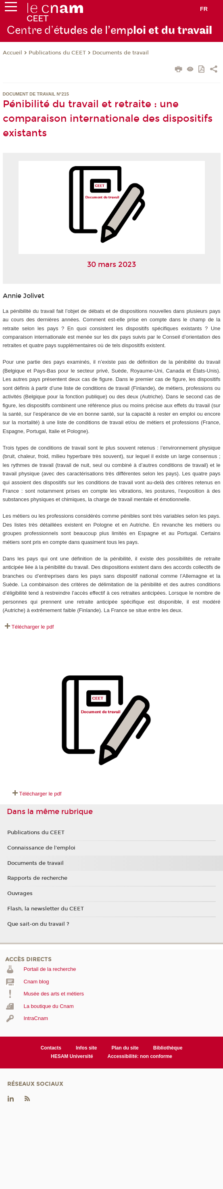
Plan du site (125, 1048)
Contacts (51, 1048)
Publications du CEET (57, 53)
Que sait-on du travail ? (38, 924)
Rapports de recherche (37, 878)
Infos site (86, 1048)
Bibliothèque (168, 1048)
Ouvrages (20, 893)
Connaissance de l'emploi (41, 848)
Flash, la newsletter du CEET (45, 909)
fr (204, 9)
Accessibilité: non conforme (140, 1056)
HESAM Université (72, 1056)
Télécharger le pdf (33, 627)
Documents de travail (120, 53)
